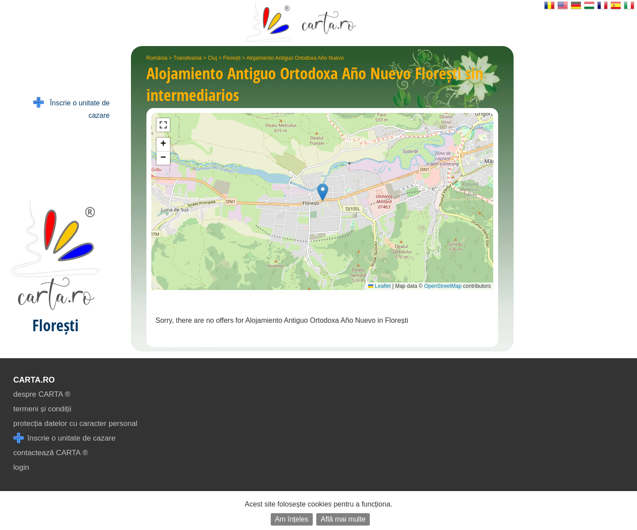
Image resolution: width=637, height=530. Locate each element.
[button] (322, 192)
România (157, 58)
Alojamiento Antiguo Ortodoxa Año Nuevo (295, 58)
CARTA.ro (34, 379)
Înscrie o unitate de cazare (71, 108)
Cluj (212, 58)
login (21, 467)
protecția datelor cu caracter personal (75, 423)
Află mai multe (343, 519)
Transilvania (187, 58)
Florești (231, 58)
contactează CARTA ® (50, 453)
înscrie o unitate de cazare (64, 438)
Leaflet (379, 286)
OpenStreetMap (443, 286)
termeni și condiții (42, 409)
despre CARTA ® (41, 394)
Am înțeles (292, 519)
